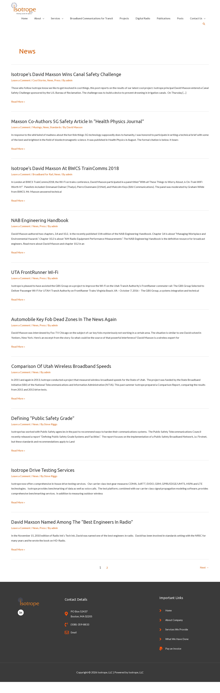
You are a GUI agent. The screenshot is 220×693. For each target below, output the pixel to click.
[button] (204, 30)
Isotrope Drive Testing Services (46, 479)
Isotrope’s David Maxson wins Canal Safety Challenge (70, 84)
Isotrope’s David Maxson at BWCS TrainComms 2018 (69, 178)
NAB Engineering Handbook (42, 230)
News (51, 90)
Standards (57, 137)
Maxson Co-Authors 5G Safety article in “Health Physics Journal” (82, 131)
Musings (38, 137)
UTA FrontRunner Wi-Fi (36, 282)
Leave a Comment (21, 90)
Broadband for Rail (44, 184)
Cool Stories (40, 90)
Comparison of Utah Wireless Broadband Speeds (65, 376)
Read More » (18, 111)
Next (204, 577)
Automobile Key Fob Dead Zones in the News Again (68, 329)
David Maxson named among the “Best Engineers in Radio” (77, 531)
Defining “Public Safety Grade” (45, 428)
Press (59, 90)
